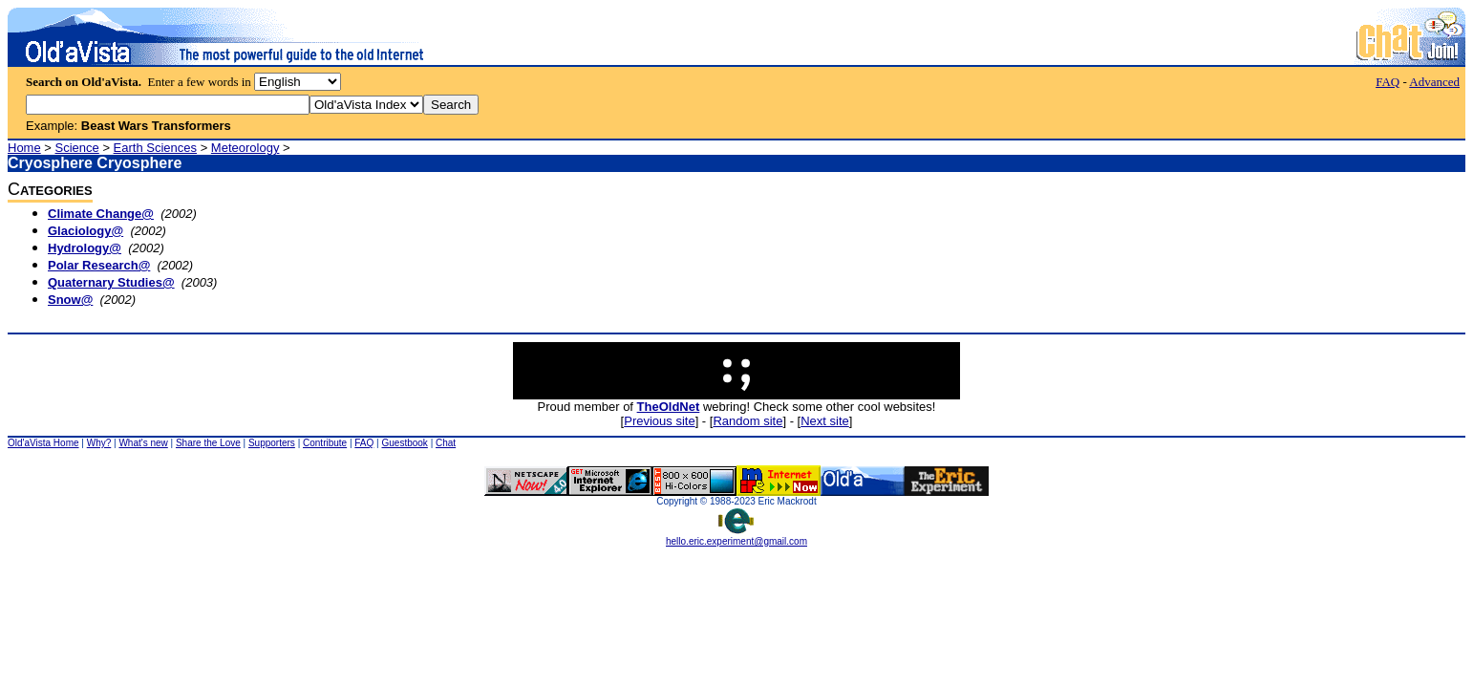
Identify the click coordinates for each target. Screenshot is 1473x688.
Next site (825, 421)
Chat (446, 443)
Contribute (325, 443)
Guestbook (404, 443)
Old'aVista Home (43, 443)
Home (24, 147)
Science (77, 147)
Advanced (1434, 82)
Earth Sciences (155, 147)
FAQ (1387, 82)
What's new (142, 443)
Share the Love (208, 443)
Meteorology (245, 147)
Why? (99, 443)
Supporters (271, 443)
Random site (747, 421)
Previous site (659, 421)
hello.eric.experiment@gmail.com (736, 537)
